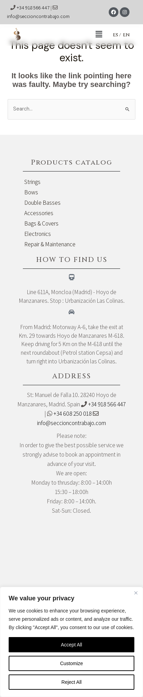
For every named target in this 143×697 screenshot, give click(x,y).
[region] (71, 642)
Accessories (38, 213)
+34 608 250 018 (72, 413)
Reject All (71, 682)
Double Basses (42, 202)
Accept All (71, 644)
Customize (71, 663)
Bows (31, 192)
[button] (68, 34)
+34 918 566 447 (33, 7)
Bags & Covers (41, 223)
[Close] (136, 593)
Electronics (37, 234)
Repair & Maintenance (49, 244)
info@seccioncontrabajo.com (38, 16)
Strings (32, 182)
